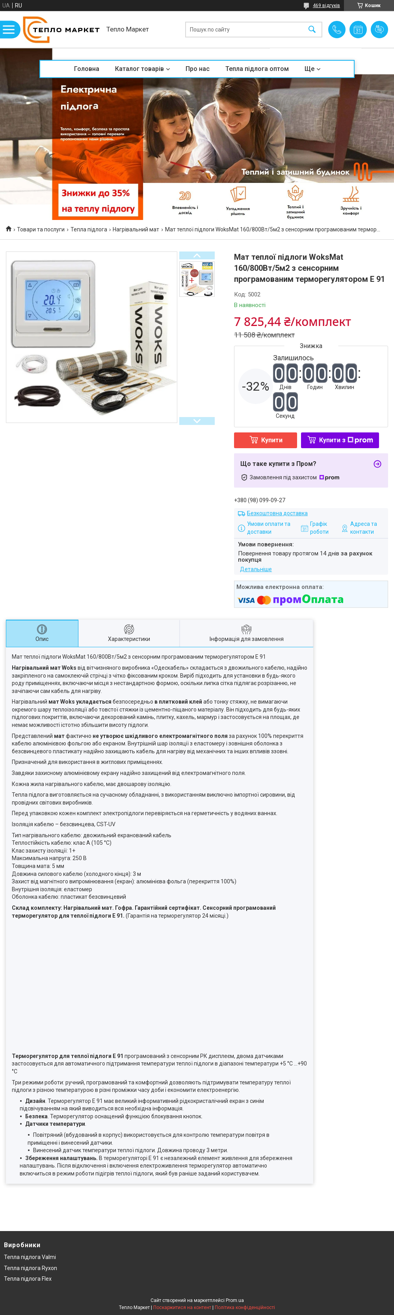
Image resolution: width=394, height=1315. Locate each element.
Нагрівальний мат (136, 229)
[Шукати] (312, 29)
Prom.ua (235, 1300)
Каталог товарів (139, 69)
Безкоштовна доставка (277, 513)
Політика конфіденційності (245, 1307)
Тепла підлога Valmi (30, 1257)
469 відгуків (326, 5)
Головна (86, 69)
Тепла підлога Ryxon (30, 1268)
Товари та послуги (41, 229)
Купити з (346, 440)
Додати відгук (379, 29)
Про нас (198, 69)
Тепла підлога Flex (28, 1279)
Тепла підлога (89, 229)
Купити (271, 440)
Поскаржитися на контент (182, 1307)
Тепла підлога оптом (257, 69)
